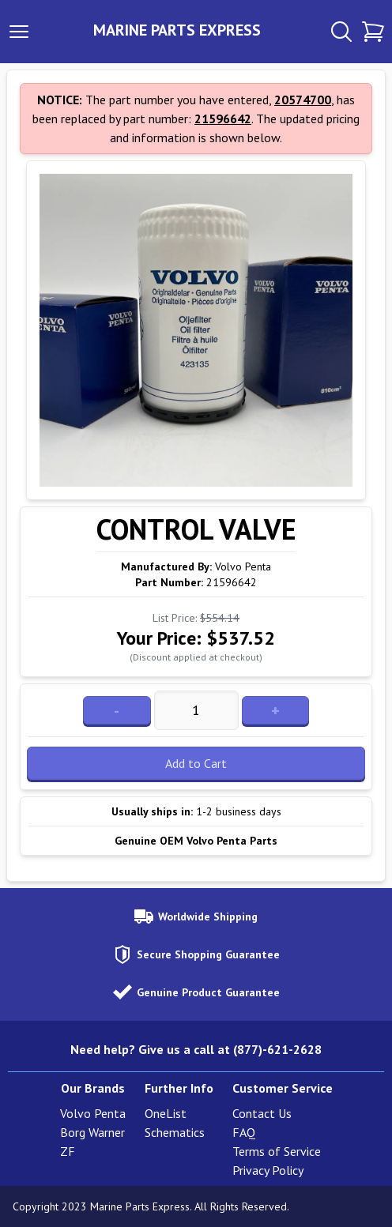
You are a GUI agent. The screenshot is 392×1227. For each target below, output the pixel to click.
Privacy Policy (267, 1170)
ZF (67, 1151)
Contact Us (262, 1113)
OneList (166, 1113)
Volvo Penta (93, 1113)
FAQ (243, 1132)
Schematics (175, 1132)
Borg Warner (92, 1132)
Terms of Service (276, 1151)
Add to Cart (196, 763)
